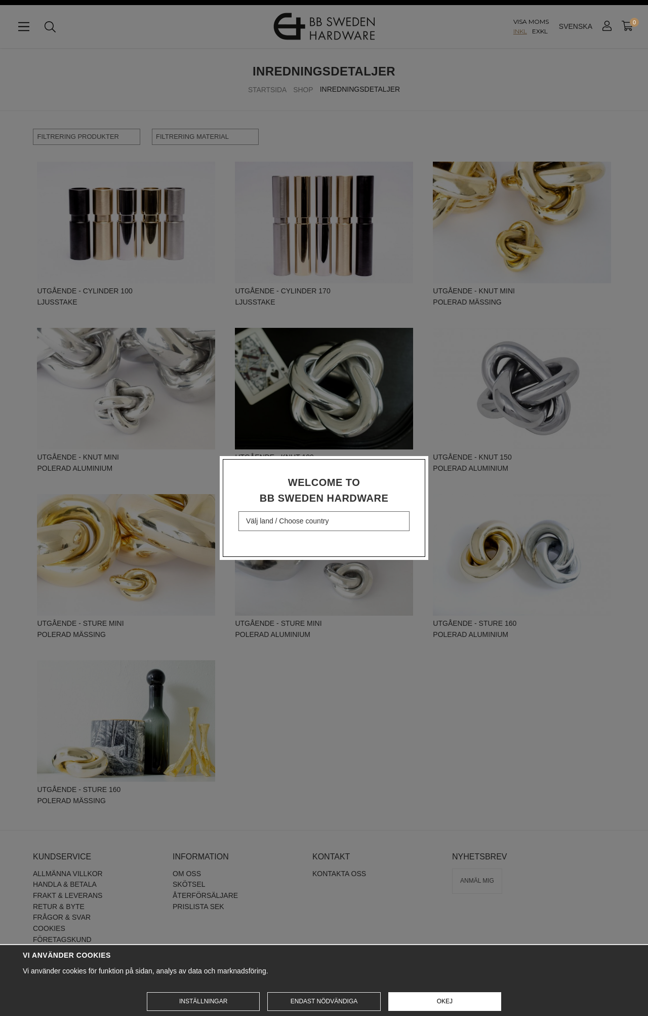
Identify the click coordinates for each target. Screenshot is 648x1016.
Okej (445, 1001)
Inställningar (203, 1001)
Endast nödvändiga (324, 1001)
